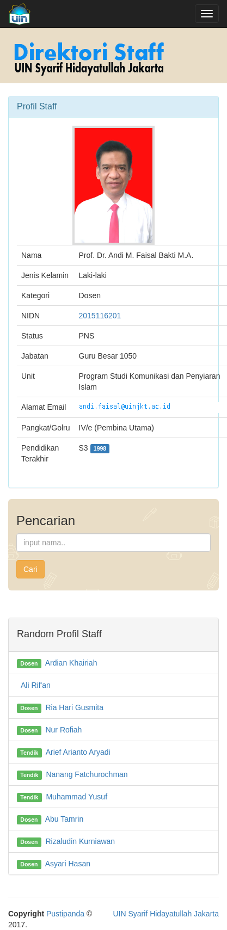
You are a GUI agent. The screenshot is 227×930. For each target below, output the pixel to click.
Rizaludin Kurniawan (80, 841)
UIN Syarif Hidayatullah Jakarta (166, 913)
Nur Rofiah (63, 729)
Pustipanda (65, 913)
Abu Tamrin (64, 819)
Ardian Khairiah (71, 662)
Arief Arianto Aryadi (78, 752)
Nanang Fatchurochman (86, 774)
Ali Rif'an (36, 685)
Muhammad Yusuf (76, 796)
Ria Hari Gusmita (74, 707)
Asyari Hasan (67, 863)
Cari (30, 569)
